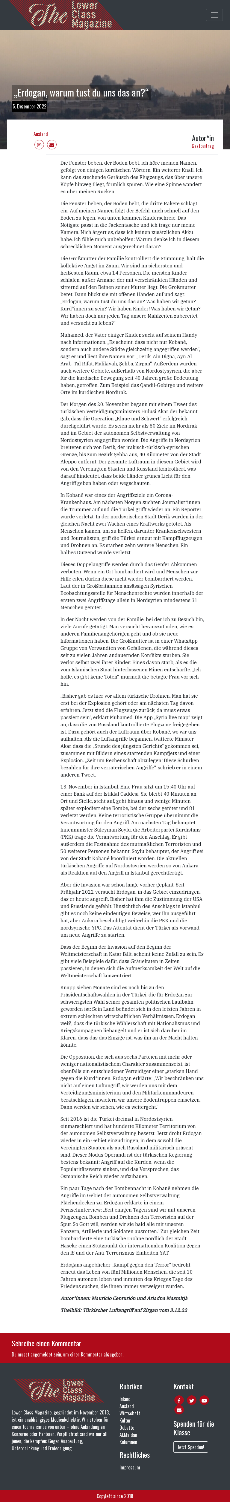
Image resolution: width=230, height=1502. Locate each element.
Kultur (125, 1420)
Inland (125, 1399)
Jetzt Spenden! (190, 1447)
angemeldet (41, 1354)
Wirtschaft (129, 1413)
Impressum (129, 1467)
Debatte (126, 1427)
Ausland (41, 133)
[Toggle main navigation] (214, 15)
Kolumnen (128, 1442)
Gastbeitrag (203, 145)
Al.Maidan (128, 1434)
